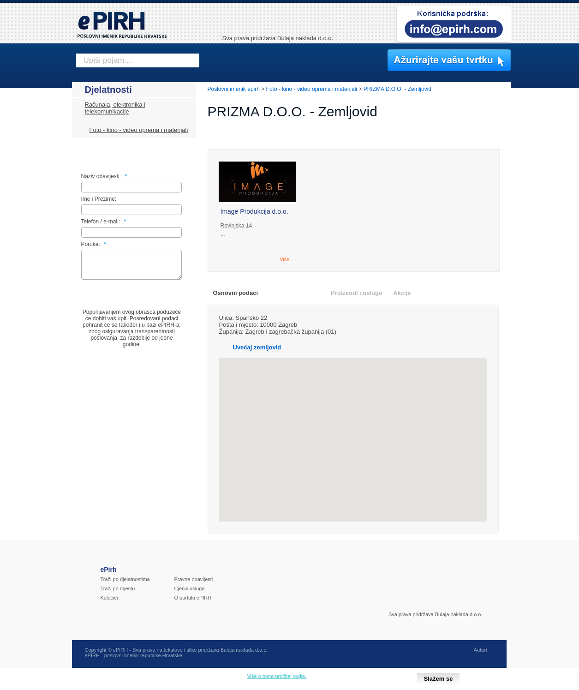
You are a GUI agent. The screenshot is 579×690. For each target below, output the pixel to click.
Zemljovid (306, 292)
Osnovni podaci (235, 292)
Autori (480, 650)
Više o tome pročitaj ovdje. (276, 676)
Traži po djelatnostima (125, 579)
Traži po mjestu (118, 588)
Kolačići (109, 597)
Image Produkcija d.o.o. (254, 211)
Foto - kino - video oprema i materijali (139, 129)
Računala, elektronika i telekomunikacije (115, 108)
